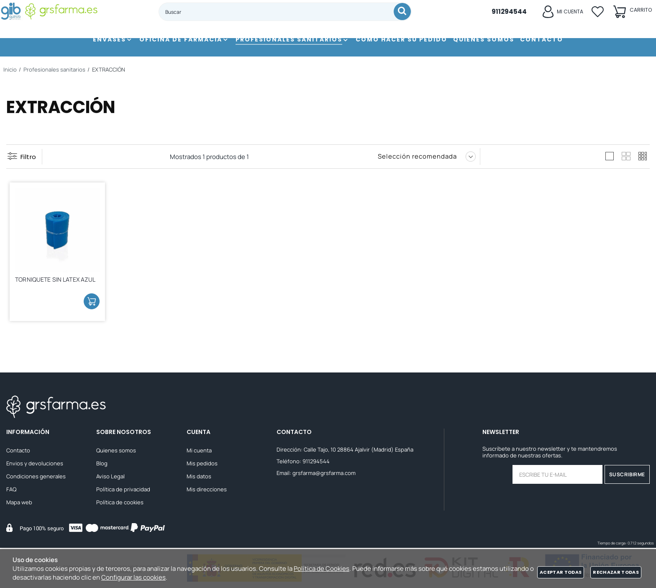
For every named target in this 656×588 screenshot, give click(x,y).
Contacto (18, 451)
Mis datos (199, 477)
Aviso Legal (110, 477)
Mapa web (19, 503)
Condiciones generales (36, 477)
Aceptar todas (561, 572)
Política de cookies (120, 503)
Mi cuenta (199, 451)
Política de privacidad (123, 490)
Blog (102, 464)
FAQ (11, 490)
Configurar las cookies (133, 577)
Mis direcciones (207, 490)
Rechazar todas (616, 572)
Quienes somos (116, 451)
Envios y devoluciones (34, 464)
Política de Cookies (321, 568)
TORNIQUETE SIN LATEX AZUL (50, 282)
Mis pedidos (202, 464)
